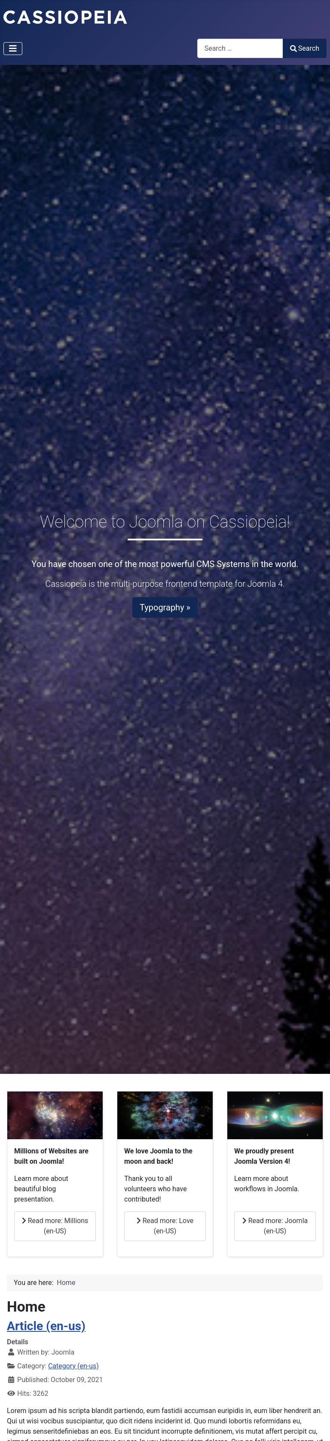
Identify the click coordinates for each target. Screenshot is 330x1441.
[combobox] (240, 48)
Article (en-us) (46, 1326)
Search (304, 48)
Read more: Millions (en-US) (55, 1226)
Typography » (165, 607)
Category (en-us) (73, 1366)
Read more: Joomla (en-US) (275, 1226)
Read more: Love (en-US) (165, 1226)
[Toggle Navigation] (12, 48)
